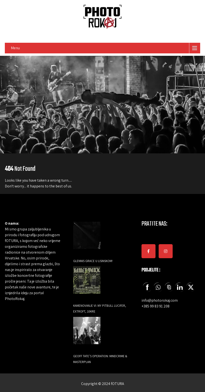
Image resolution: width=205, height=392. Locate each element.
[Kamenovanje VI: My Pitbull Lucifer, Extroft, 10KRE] (86, 283)
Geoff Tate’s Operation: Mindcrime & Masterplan (100, 359)
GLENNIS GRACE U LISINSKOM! (93, 261)
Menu (15, 47)
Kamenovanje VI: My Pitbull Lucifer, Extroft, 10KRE (99, 309)
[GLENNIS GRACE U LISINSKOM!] (86, 239)
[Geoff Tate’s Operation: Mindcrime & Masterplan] (86, 334)
